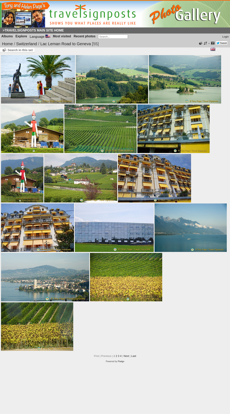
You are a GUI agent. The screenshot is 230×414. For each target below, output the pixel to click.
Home (7, 44)
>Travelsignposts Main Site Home (33, 30)
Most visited (62, 36)
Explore (21, 36)
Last (133, 355)
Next (126, 355)
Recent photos (84, 36)
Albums (7, 36)
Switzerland (26, 44)
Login (225, 36)
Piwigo (121, 361)
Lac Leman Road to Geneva (65, 44)
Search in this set (20, 50)
